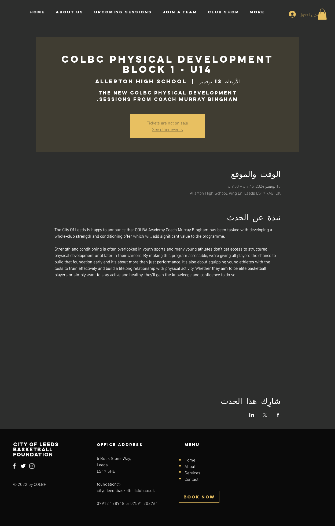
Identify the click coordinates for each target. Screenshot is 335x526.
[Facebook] (14, 466)
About (190, 467)
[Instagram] (31, 466)
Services (192, 473)
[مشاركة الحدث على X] (264, 415)
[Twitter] (23, 466)
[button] (322, 14)
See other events (167, 129)
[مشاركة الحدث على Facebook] (278, 415)
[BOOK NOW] (199, 497)
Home (190, 460)
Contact (191, 479)
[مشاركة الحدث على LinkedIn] (251, 415)
